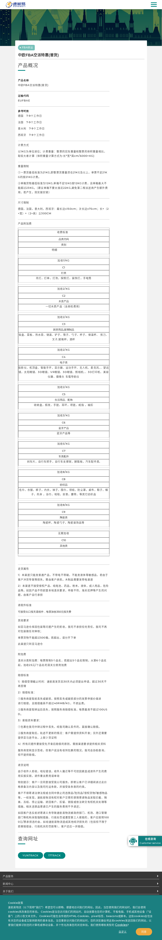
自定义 (123, 931)
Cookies (121, 925)
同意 (144, 931)
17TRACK (54, 855)
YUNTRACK (30, 855)
